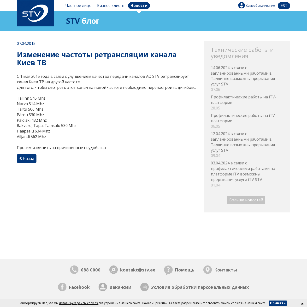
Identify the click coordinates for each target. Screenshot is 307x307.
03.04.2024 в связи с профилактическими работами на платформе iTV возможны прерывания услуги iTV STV (247, 174)
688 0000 (90, 270)
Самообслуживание (260, 6)
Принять (278, 303)
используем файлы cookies (78, 303)
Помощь (185, 270)
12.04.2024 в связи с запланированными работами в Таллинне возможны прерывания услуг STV (247, 144)
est (284, 5)
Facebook (79, 287)
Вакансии (120, 287)
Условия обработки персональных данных (200, 287)
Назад (26, 158)
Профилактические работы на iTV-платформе (247, 102)
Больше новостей (246, 200)
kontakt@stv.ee (137, 270)
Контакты (225, 270)
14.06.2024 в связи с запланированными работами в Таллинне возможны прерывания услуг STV (247, 78)
